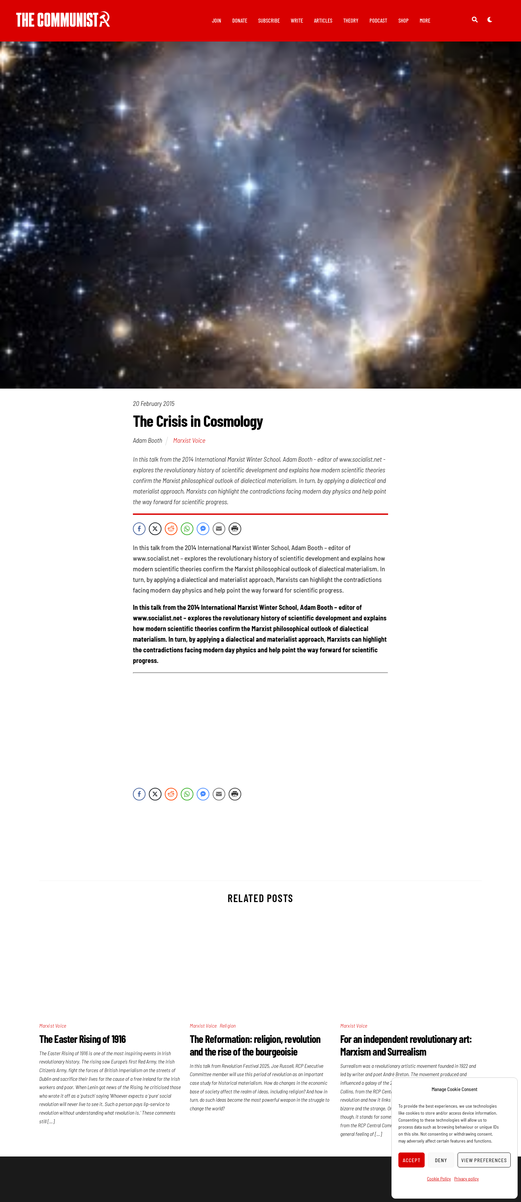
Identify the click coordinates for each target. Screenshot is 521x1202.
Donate (239, 20)
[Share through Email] (219, 529)
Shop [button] (403, 20)
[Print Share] (235, 529)
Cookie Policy (439, 1178)
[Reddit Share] (171, 529)
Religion (228, 1026)
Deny (441, 1160)
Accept (412, 1160)
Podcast (378, 20)
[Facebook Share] (139, 529)
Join (216, 20)
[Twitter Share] (155, 529)
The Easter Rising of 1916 (82, 1039)
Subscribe (269, 20)
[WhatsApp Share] (187, 529)
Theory (351, 20)
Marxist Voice (189, 441)
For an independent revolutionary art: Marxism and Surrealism (406, 1046)
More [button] (425, 20)
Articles (323, 20)
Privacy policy (466, 1178)
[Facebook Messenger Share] (203, 529)
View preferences (484, 1160)
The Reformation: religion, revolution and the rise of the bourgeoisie (255, 1046)
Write (297, 20)
